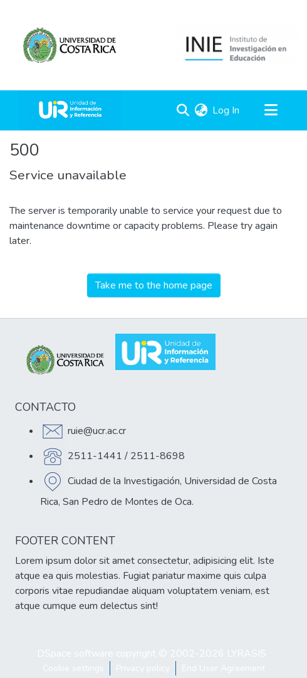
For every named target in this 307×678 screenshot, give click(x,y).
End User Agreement (223, 668)
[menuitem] (201, 110)
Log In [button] (226, 110)
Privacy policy (143, 668)
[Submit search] (182, 110)
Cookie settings (73, 668)
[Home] (70, 110)
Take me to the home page (153, 285)
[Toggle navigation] (270, 110)
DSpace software (75, 653)
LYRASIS (246, 653)
